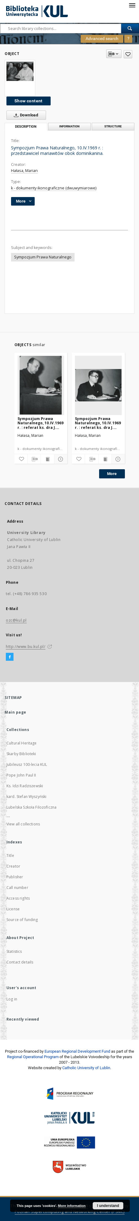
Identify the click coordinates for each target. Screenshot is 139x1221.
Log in (11, 999)
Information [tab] (69, 126)
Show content (28, 100)
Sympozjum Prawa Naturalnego (42, 257)
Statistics (14, 951)
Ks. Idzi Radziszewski (24, 785)
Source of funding (22, 919)
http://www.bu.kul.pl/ (25, 646)
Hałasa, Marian (24, 170)
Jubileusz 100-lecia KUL (26, 764)
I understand (108, 1206)
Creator (13, 866)
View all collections (23, 824)
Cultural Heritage (21, 743)
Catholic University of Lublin (86, 1068)
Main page (15, 712)
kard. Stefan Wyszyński (26, 796)
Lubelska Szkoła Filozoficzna (31, 807)
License (13, 909)
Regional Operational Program (33, 1057)
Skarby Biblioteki (21, 753)
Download (24, 115)
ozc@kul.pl (16, 620)
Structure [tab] (113, 126)
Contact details (19, 962)
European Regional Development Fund (77, 1051)
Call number (17, 887)
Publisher (14, 876)
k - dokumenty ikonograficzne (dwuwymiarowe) (53, 188)
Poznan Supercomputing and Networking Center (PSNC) (70, 1211)
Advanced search (102, 38)
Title (10, 855)
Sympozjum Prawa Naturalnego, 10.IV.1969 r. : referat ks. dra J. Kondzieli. (98, 423)
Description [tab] (26, 127)
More (112, 473)
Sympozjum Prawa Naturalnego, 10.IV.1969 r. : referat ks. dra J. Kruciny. (40, 423)
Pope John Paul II (21, 775)
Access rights (18, 898)
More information (72, 1206)
